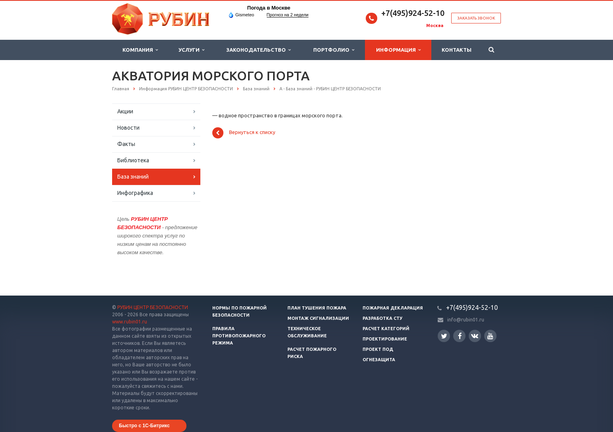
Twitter (444, 336)
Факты (126, 144)
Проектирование (385, 339)
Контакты (456, 50)
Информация (398, 50)
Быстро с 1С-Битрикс (144, 425)
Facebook (460, 336)
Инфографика (135, 193)
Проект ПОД (378, 349)
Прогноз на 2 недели (287, 14)
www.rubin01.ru (129, 321)
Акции (125, 111)
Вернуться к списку (243, 132)
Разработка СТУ (382, 318)
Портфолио (333, 50)
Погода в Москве (268, 8)
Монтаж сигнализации (318, 318)
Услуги (191, 50)
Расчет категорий (386, 328)
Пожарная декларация (393, 308)
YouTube (490, 336)
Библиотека (133, 160)
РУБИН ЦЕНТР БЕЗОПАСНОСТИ (152, 307)
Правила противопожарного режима (239, 335)
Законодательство (258, 50)
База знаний (133, 176)
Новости (128, 128)
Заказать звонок (476, 18)
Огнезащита (379, 359)
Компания (140, 50)
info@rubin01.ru (465, 319)
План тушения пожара (316, 308)
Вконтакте (474, 335)
